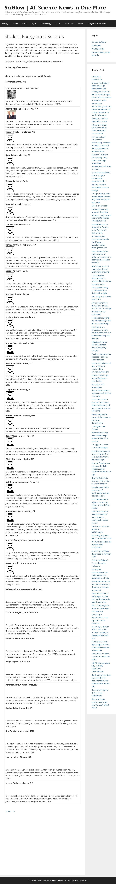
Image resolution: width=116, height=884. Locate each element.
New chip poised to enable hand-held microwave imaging (100, 269)
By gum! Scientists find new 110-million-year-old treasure (101, 481)
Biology (5, 23)
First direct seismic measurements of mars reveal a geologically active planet (100, 517)
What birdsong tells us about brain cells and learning (100, 608)
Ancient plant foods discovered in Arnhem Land (101, 554)
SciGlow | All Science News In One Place (55, 7)
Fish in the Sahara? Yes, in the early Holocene (100, 563)
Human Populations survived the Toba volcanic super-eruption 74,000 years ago (101, 469)
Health (15, 23)
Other (80, 23)
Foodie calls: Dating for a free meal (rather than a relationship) (101, 320)
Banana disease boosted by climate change (100, 187)
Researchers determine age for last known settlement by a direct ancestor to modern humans (101, 109)
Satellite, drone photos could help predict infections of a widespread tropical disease (101, 333)
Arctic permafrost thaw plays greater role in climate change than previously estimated (101, 309)
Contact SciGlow (99, 42)
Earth (24, 23)
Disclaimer (96, 45)
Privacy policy (98, 48)
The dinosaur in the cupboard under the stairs (101, 656)
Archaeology (46, 23)
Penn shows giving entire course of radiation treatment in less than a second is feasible (101, 257)
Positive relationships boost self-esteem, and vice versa (101, 357)
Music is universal (100, 205)
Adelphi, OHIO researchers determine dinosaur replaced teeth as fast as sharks (101, 390)
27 (14, 811)
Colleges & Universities (97, 23)
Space (58, 23)
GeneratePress (81, 880)
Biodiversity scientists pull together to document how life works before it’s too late (101, 681)
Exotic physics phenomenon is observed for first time (101, 278)
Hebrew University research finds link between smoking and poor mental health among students (101, 215)
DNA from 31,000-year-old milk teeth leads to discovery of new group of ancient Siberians (101, 405)
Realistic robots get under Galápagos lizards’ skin (100, 378)
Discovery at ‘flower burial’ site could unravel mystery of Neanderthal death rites (100, 632)
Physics (34, 23)
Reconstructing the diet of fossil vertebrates (100, 693)
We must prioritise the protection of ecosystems (101, 544)
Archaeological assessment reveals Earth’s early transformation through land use (100, 242)
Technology (69, 23)
